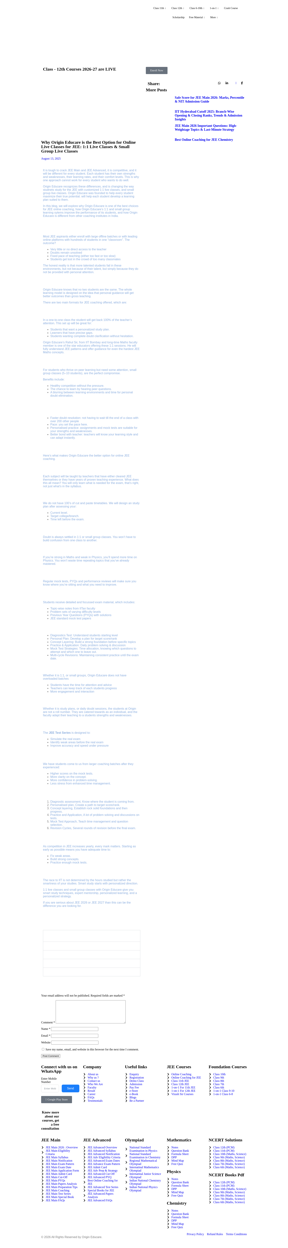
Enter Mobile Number (49, 1084)
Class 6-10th (196, 8)
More (216, 17)
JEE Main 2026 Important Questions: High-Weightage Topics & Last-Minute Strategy (206, 127)
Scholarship (176, 17)
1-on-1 (215, 8)
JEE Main (74, 170)
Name (45, 1033)
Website (46, 1046)
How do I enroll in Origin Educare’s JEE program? (86, 971)
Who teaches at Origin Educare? (73, 945)
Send (70, 1092)
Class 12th (175, 8)
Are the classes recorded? (69, 963)
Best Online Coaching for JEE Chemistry (204, 140)
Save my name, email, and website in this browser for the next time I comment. (92, 1053)
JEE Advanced (96, 170)
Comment (48, 1026)
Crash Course (234, 8)
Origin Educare (78, 193)
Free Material (197, 17)
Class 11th (155, 8)
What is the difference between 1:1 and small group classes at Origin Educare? (92, 936)
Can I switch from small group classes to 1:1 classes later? (92, 954)
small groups (77, 675)
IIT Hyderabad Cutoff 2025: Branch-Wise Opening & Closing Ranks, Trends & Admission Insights (208, 115)
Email (45, 1040)
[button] (91, 936)
